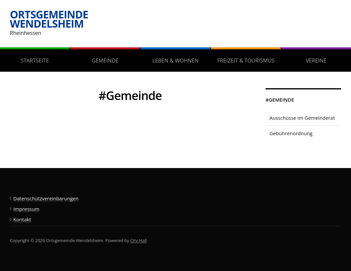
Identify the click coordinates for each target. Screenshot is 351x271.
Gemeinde (105, 60)
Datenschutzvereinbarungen (46, 198)
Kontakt (22, 219)
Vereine (316, 60)
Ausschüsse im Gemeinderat (302, 117)
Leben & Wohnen (175, 60)
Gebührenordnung (291, 133)
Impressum (26, 209)
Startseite (35, 60)
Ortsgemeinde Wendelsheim (49, 19)
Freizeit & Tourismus (245, 60)
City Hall (138, 240)
